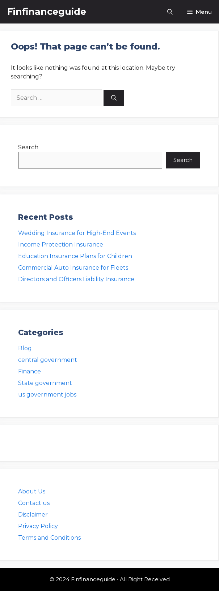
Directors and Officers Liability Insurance (76, 279)
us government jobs (47, 394)
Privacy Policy (38, 526)
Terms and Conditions (49, 537)
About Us (31, 491)
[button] (170, 11)
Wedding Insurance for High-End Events (77, 233)
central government (47, 359)
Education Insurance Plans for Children (75, 256)
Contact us (34, 503)
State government (45, 383)
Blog (25, 348)
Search (28, 147)
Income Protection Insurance (60, 244)
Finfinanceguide (46, 11)
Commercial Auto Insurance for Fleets (73, 267)
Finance (29, 371)
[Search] (114, 98)
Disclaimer (33, 514)
